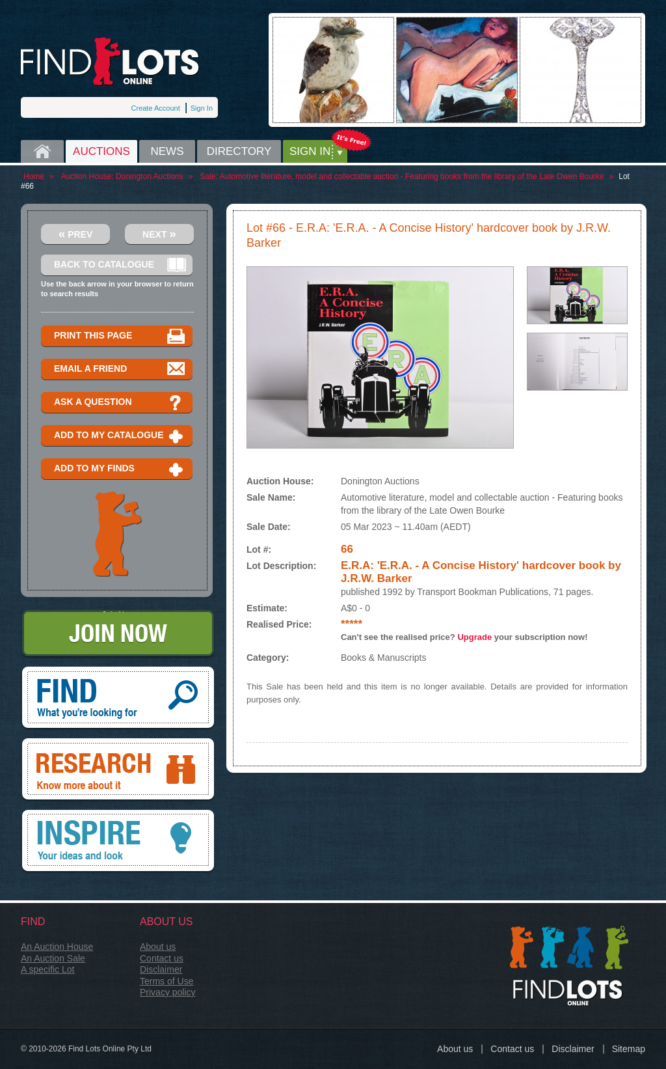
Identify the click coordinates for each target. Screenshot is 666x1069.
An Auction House (57, 946)
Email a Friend (120, 369)
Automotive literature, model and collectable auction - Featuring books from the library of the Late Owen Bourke (412, 176)
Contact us (161, 958)
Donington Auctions (149, 176)
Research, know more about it (118, 770)
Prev (76, 233)
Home (42, 151)
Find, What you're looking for (118, 698)
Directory (239, 151)
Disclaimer (161, 969)
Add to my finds (120, 469)
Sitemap (628, 1049)
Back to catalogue (120, 265)
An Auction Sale (53, 958)
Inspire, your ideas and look (118, 842)
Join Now (118, 634)
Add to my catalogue (120, 435)
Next (159, 233)
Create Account (155, 108)
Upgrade (474, 637)
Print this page (120, 336)
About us (158, 946)
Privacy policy (168, 992)
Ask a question (120, 402)
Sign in (309, 151)
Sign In (202, 108)
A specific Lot (48, 969)
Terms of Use (166, 981)
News (167, 151)
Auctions (101, 151)
